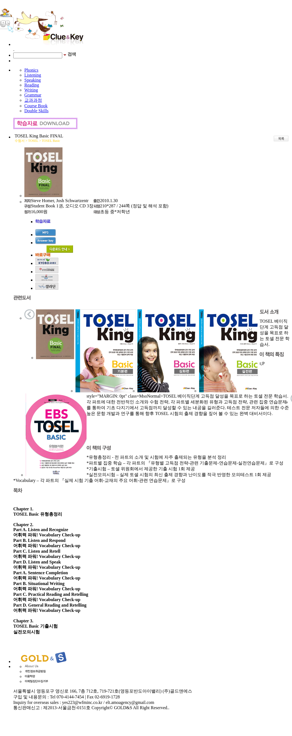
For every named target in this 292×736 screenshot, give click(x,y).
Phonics (31, 70)
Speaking (32, 80)
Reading (31, 85)
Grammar (32, 95)
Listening (32, 75)
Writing (31, 90)
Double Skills (36, 110)
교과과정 (33, 100)
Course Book (36, 105)
